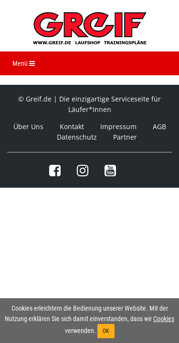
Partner (125, 136)
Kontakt (72, 126)
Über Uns (28, 126)
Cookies (163, 319)
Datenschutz (77, 136)
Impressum (118, 126)
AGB (159, 126)
